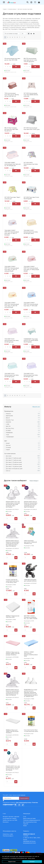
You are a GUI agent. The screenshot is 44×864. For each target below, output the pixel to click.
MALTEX (8, 426)
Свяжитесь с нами (8, 834)
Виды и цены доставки (29, 818)
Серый (8, 449)
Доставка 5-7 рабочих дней (13, 460)
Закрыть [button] (40, 854)
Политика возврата (8, 836)
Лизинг (25, 825)
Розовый (8, 447)
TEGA (7, 434)
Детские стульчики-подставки (25, 9)
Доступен (8, 456)
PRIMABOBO (9, 432)
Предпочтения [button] (11, 861)
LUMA (7, 424)
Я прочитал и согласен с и (20, 803)
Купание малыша (12, 9)
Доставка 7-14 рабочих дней (14, 466)
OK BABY (8, 430)
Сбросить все (36, 406)
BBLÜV (8, 418)
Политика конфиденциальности (31, 820)
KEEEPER (8, 422)
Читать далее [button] (31, 858)
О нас (24, 816)
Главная (4, 9)
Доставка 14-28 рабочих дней (14, 468)
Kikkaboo (8, 413)
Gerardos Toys (10, 420)
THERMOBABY (10, 437)
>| (24, 37)
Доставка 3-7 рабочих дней (13, 458)
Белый (7, 443)
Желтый (8, 445)
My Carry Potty (10, 428)
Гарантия (25, 824)
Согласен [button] (32, 861)
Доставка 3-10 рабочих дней (14, 462)
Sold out (8, 470)
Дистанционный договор (30, 822)
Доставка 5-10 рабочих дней (14, 464)
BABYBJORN (9, 415)
